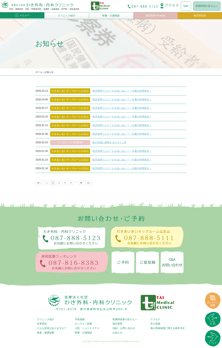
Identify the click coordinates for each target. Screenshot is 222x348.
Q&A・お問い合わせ (124, 328)
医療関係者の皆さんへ (125, 319)
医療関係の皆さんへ (207, 6)
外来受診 (42, 323)
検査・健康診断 (45, 332)
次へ (89, 183)
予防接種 (80, 319)
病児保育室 (200, 15)
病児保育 (117, 323)
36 (81, 183)
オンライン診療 (83, 323)
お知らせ (49, 72)
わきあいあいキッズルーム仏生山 (70, 91)
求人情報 (155, 323)
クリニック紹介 (66, 15)
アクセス (155, 319)
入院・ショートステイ (87, 328)
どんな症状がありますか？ (52, 328)
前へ (39, 183)
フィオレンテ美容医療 (70, 142)
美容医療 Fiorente (155, 15)
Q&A (186, 6)
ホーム (38, 72)
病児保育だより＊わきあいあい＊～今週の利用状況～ (122, 91)
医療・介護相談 (111, 15)
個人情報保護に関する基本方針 (167, 328)
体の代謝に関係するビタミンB (109, 142)
